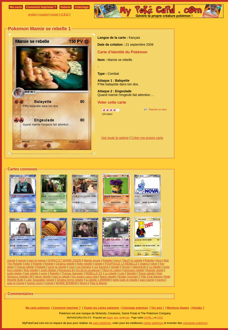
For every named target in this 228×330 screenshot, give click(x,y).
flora (159, 260)
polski (54, 14)
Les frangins (83, 267)
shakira (144, 263)
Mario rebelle (108, 276)
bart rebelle (31, 273)
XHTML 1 (149, 317)
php (116, 317)
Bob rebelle (31, 270)
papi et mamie (37, 260)
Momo (83, 283)
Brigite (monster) (128, 276)
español (44, 14)
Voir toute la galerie (115, 138)
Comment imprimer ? (41, 7)
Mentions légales (178, 307)
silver (154, 263)
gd (120, 317)
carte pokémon (102, 323)
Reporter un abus (158, 109)
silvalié (115, 267)
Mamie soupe (92, 260)
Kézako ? (198, 307)
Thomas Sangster (72, 273)
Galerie (65, 7)
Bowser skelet (155, 270)
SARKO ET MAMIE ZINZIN (64, 260)
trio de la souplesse (88, 270)
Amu (117, 260)
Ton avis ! (157, 307)
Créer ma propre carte (147, 138)
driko (27, 263)
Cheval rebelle (25, 267)
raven (43, 273)
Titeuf (125, 260)
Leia (71, 267)
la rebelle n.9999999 (98, 280)
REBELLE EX (93, 273)
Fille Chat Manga (151, 276)
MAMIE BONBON (67, 283)
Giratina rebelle (65, 263)
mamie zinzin (35, 283)
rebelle (98, 263)
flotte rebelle (84, 263)
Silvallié (131, 273)
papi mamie (147, 280)
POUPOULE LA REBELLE (121, 263)
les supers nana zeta (85, 276)
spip (127, 317)
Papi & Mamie (98, 283)
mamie (11, 260)
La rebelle (155, 267)
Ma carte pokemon (37, 307)
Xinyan (125, 267)
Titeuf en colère (111, 270)
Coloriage (82, 7)
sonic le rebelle (57, 267)
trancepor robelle (133, 270)
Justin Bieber (48, 270)
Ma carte (16, 7)
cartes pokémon (153, 323)
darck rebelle (43, 276)
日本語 (64, 14)
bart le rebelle (61, 276)
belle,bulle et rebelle (125, 280)
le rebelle (136, 260)
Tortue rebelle (146, 273)
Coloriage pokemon (135, 307)
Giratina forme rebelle (70, 280)
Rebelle (107, 260)
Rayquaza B (67, 270)
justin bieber (14, 273)
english (32, 14)
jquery (110, 317)
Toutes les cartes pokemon (101, 307)
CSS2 (160, 317)
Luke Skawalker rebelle (40, 280)
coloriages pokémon (195, 323)
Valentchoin (139, 267)
